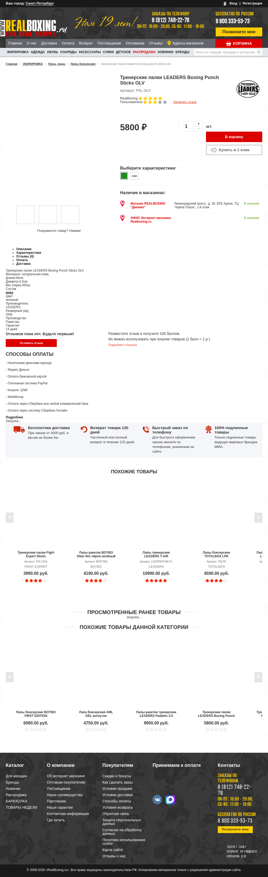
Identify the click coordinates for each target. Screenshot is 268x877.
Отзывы (156, 43)
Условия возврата (117, 807)
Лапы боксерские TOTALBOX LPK (216, 554)
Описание (24, 249)
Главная (15, 43)
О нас (31, 43)
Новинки (166, 52)
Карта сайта (112, 850)
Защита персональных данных (121, 822)
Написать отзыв (184, 102)
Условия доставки (117, 795)
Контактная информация (68, 814)
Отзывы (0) (25, 256)
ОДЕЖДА (38, 52)
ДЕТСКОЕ (123, 52)
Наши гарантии (60, 807)
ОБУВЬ (52, 52)
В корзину (234, 137)
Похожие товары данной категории (134, 627)
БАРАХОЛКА (16, 801)
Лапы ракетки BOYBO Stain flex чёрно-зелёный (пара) (96, 554)
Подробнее (14, 417)
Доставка (49, 43)
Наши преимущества (64, 795)
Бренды (182, 52)
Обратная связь (115, 814)
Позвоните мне (239, 31)
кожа (9, 292)
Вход (233, 3)
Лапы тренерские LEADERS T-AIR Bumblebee (156, 554)
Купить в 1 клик (234, 150)
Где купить (56, 820)
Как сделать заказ (117, 782)
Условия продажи (117, 788)
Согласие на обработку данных (122, 832)
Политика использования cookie (123, 842)
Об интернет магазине (66, 776)
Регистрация (252, 3)
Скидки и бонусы (116, 776)
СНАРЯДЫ (68, 52)
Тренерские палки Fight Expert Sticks (36, 554)
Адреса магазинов (188, 43)
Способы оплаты (116, 801)
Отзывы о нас (114, 856)
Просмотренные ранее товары (134, 612)
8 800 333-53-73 (233, 22)
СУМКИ (108, 52)
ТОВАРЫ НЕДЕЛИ (21, 807)
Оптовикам (135, 43)
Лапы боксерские (83, 63)
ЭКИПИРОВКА (18, 52)
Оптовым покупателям (66, 782)
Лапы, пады (56, 63)
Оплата (68, 43)
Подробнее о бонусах (122, 344)
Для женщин (16, 776)
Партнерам (56, 801)
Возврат (86, 43)
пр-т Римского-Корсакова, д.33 (242, 854)
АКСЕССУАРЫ (90, 52)
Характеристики (28, 253)
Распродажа (144, 52)
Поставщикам (109, 43)
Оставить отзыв (31, 343)
